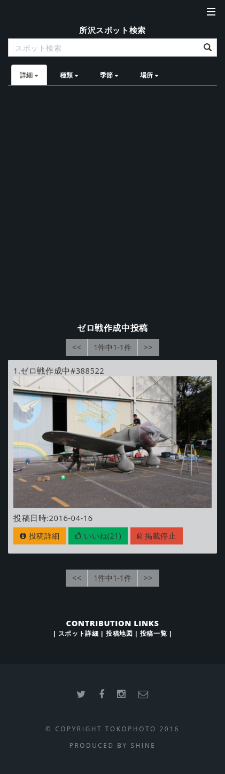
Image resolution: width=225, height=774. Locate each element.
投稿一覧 (153, 633)
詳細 (29, 74)
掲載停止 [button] (156, 536)
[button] (98, 535)
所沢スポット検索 (112, 30)
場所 (149, 74)
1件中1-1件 (112, 347)
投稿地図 (119, 633)
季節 (109, 74)
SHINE (143, 745)
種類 (69, 74)
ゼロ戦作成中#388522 (62, 370)
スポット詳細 (78, 633)
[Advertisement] (112, 203)
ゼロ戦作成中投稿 (112, 328)
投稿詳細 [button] (40, 536)
